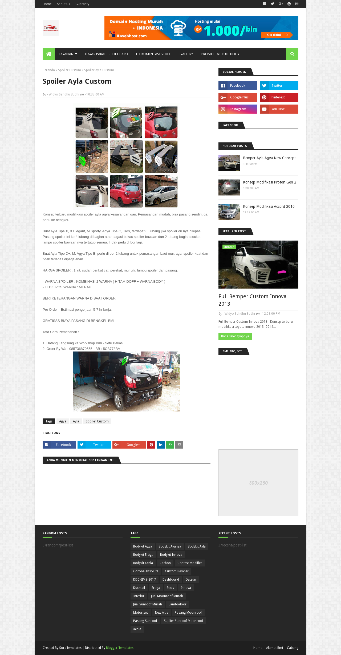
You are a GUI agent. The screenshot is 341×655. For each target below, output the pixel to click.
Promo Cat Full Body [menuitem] (220, 54)
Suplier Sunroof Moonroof (183, 621)
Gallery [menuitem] (186, 54)
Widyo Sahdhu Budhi (64, 94)
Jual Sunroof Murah (147, 604)
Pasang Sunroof (145, 621)
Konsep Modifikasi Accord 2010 (269, 206)
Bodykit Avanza (170, 546)
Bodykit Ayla (197, 546)
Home (47, 4)
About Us (63, 4)
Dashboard (171, 579)
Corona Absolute (145, 571)
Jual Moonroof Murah (167, 596)
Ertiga (156, 588)
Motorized (140, 612)
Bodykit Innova (171, 555)
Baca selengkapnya (235, 336)
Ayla (76, 421)
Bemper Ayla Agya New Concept (269, 158)
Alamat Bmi (274, 648)
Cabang (292, 648)
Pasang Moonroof (188, 612)
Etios (170, 588)
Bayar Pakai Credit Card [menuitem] (106, 54)
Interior (138, 596)
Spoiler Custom (69, 70)
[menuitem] (49, 54)
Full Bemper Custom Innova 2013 (252, 300)
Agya (62, 421)
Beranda (49, 70)
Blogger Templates (119, 648)
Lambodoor (177, 604)
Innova (186, 588)
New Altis (161, 612)
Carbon (165, 563)
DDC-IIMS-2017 (144, 579)
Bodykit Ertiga (143, 555)
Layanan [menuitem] (66, 54)
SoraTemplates (70, 648)
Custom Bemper (177, 571)
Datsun (191, 579)
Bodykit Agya (142, 546)
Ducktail (139, 588)
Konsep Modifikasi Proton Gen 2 (269, 182)
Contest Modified (189, 563)
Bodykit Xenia (143, 563)
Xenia (137, 629)
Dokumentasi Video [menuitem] (154, 54)
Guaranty (82, 4)
